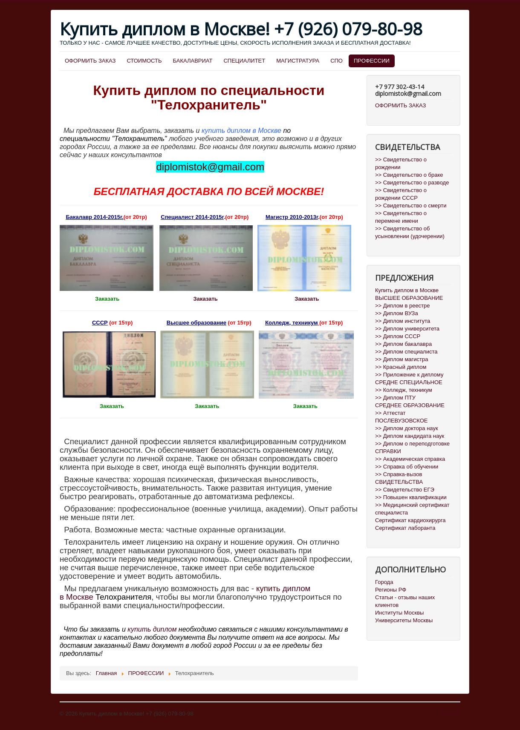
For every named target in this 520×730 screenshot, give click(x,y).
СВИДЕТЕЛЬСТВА (399, 482)
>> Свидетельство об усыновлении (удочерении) (410, 232)
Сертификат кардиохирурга (410, 520)
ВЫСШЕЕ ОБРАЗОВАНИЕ (409, 298)
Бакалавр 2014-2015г (94, 217)
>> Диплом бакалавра (403, 344)
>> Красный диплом (401, 367)
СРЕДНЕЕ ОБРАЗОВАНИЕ (410, 405)
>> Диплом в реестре (402, 305)
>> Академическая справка (410, 459)
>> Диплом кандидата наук (409, 436)
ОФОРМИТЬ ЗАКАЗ (90, 60)
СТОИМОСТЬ (144, 60)
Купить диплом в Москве (407, 290)
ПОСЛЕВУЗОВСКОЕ (401, 420)
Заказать (207, 299)
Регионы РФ (390, 589)
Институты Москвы (399, 612)
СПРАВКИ (388, 451)
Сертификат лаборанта (405, 528)
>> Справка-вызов (398, 474)
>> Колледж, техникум (403, 390)
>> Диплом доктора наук (406, 428)
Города (384, 582)
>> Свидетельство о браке (409, 175)
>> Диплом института (402, 321)
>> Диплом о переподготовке (412, 443)
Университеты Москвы (404, 620)
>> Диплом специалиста (406, 351)
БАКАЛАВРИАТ (193, 60)
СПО (336, 60)
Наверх (451, 713)
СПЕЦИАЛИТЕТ (244, 60)
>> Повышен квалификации (411, 497)
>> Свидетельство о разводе (412, 182)
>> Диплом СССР (397, 336)
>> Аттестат (390, 413)
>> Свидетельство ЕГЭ (404, 489)
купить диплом (151, 629)
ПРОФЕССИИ (372, 60)
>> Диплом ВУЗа (396, 313)
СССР (100, 322)
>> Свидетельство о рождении (401, 163)
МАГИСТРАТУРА (297, 60)
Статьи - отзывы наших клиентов (405, 601)
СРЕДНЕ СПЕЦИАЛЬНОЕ (408, 382)
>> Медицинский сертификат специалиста (412, 509)
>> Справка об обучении (406, 466)
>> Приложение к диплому (409, 374)
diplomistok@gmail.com (210, 166)
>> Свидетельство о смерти (410, 205)
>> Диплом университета (407, 328)
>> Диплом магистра (401, 359)
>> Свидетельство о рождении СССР (401, 194)
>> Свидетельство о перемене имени (401, 217)
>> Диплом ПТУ (395, 397)
